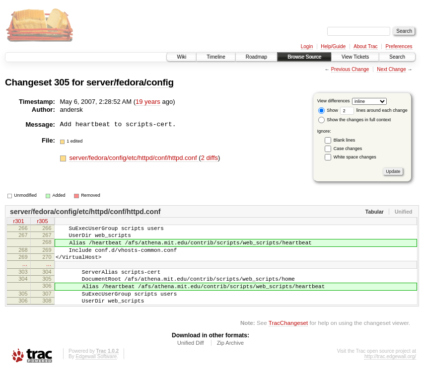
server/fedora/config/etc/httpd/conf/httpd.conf (134, 157)
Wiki (181, 57)
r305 (42, 222)
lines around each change (374, 110)
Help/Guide (333, 46)
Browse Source (304, 57)
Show (328, 110)
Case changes (348, 148)
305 (62, 82)
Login (307, 46)
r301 (18, 222)
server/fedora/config (130, 82)
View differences (333, 100)
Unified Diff (190, 361)
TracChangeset (288, 340)
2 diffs (209, 157)
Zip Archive (230, 361)
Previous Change (350, 69)
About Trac (365, 46)
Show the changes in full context (354, 119)
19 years (148, 101)
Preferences (399, 46)
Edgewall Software (96, 374)
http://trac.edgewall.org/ (390, 374)
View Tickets (355, 57)
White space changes (355, 157)
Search (397, 57)
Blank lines (344, 140)
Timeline (216, 57)
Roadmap (256, 57)
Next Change (391, 69)
